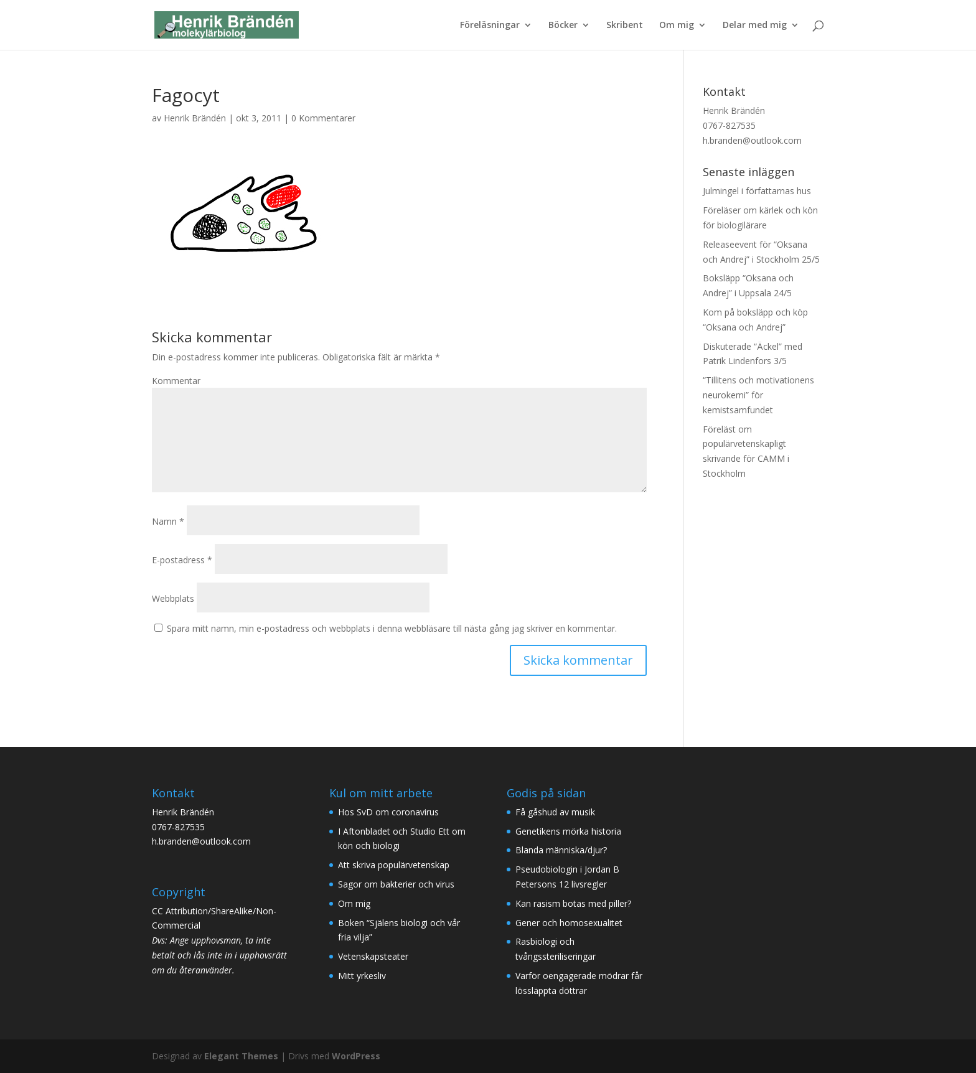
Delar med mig (755, 25)
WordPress (356, 1056)
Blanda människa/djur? (561, 850)
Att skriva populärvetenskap (393, 865)
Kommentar (176, 381)
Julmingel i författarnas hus (757, 191)
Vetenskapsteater (373, 956)
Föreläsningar (490, 25)
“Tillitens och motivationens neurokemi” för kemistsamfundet (758, 395)
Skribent (624, 25)
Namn (168, 521)
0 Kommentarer (323, 118)
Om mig (676, 25)
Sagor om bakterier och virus (396, 884)
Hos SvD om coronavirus (388, 812)
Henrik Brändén (195, 118)
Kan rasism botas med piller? (573, 903)
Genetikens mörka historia (568, 831)
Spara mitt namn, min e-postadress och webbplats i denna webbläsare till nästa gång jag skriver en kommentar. (392, 628)
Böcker (563, 25)
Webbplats (173, 598)
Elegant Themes (241, 1056)
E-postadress (182, 560)
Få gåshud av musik (555, 812)
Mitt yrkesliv (362, 976)
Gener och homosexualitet (568, 923)
